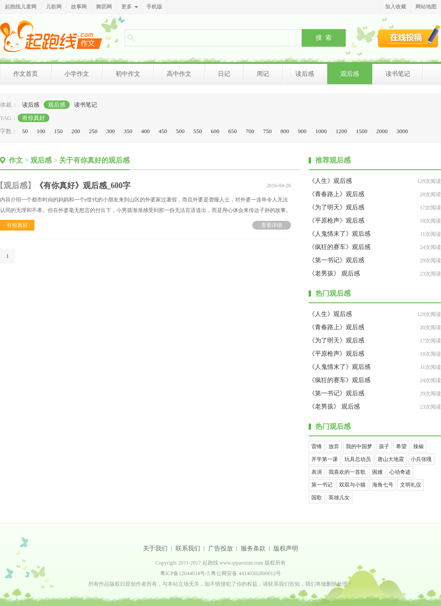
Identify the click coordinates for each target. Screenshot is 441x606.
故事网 (79, 7)
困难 (377, 472)
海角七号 (382, 485)
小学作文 (76, 74)
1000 (321, 131)
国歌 (316, 497)
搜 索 (324, 37)
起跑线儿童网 (21, 7)
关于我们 (155, 548)
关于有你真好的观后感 (94, 160)
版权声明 (285, 548)
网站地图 (426, 7)
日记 (224, 74)
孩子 (384, 446)
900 (302, 131)
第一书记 (322, 485)
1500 (361, 131)
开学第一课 (324, 459)
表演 (316, 472)
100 (41, 131)
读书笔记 (397, 74)
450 (163, 131)
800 (284, 131)
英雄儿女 (339, 497)
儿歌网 (54, 7)
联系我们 (188, 548)
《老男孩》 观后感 (334, 273)
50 (25, 131)
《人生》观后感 (330, 181)
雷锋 (316, 446)
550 (198, 131)
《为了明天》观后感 (336, 207)
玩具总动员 (357, 459)
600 (215, 131)
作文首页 (25, 74)
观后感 (349, 74)
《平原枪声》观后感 (336, 220)
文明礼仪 (410, 485)
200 (75, 131)
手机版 (154, 7)
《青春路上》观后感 (336, 194)
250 (93, 131)
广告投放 (220, 548)
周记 (263, 74)
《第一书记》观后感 (336, 260)
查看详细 (271, 225)
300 (110, 131)
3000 (402, 131)
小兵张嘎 (421, 459)
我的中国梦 (359, 446)
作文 (16, 160)
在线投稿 (409, 36)
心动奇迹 (400, 472)
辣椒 (418, 446)
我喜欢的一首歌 (347, 472)
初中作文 (128, 74)
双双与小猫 (352, 485)
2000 (382, 131)
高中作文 (179, 74)
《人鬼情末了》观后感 (339, 234)
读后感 (304, 74)
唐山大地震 (390, 459)
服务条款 (253, 548)
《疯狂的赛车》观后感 (339, 247)
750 (267, 131)
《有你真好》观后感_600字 (83, 185)
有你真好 (33, 118)
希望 (401, 446)
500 (180, 131)
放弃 (334, 446)
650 (232, 131)
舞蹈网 (104, 7)
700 (250, 131)
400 (145, 131)
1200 (341, 131)
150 (58, 131)
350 (128, 131)
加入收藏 (395, 7)
